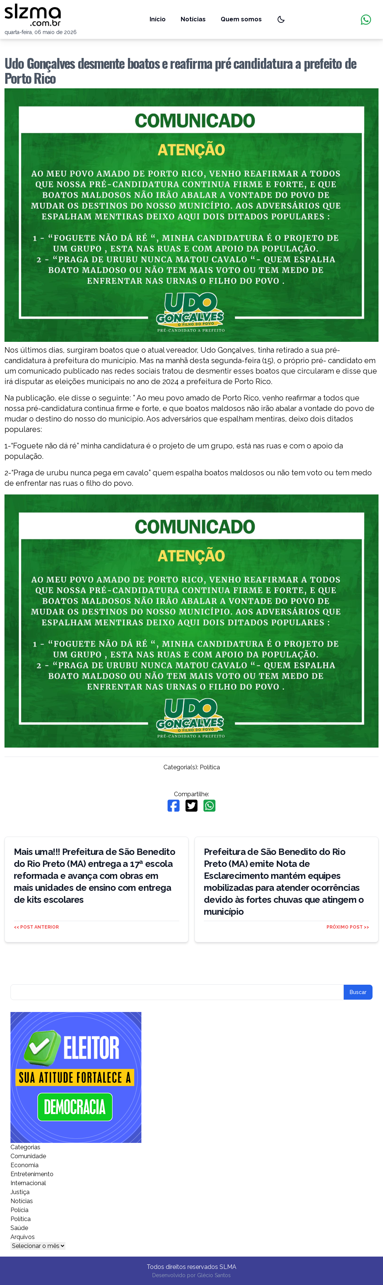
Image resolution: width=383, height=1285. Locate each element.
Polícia (19, 1210)
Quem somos (241, 19)
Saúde (19, 1228)
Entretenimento (31, 1174)
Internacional (28, 1183)
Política (210, 767)
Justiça (20, 1192)
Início (158, 19)
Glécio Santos (214, 1275)
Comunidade (28, 1156)
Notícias (193, 19)
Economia (24, 1165)
